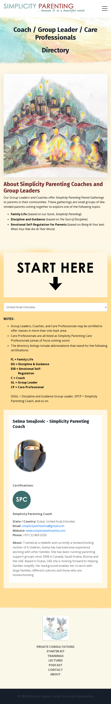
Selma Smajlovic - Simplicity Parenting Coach (51, 424)
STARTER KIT (56, 651)
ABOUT (55, 674)
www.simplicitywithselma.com (45, 531)
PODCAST (55, 665)
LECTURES (56, 660)
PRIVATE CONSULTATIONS (55, 647)
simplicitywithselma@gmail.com (43, 526)
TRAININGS (55, 656)
